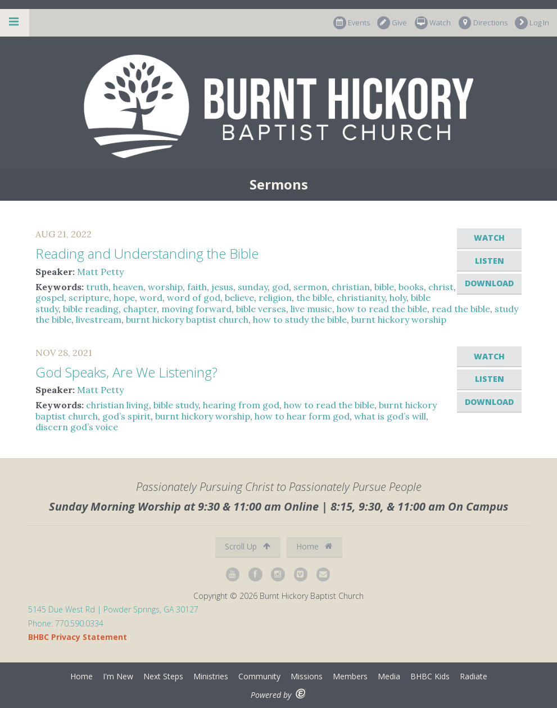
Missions (307, 676)
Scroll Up (247, 546)
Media (389, 676)
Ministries (210, 676)
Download (489, 283)
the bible (314, 297)
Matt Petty (100, 271)
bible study (175, 405)
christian (351, 286)
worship (165, 286)
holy (398, 297)
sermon (310, 286)
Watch (433, 22)
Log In (532, 22)
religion (275, 297)
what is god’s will (390, 416)
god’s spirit (126, 416)
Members (350, 676)
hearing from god (241, 405)
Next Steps (163, 676)
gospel (49, 297)
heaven (128, 286)
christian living (117, 405)
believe (239, 297)
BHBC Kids (430, 676)
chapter (140, 308)
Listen (489, 260)
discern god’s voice (76, 426)
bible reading (91, 308)
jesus (222, 286)
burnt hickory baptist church (187, 319)
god (280, 286)
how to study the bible (300, 319)
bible (384, 286)
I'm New (118, 676)
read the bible (461, 308)
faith (197, 286)
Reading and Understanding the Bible (147, 253)
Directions (483, 22)
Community (259, 676)
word (150, 297)
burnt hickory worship (398, 319)
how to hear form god (302, 416)
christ (441, 286)
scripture (89, 297)
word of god (193, 297)
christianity (361, 297)
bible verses (261, 308)
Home (314, 546)
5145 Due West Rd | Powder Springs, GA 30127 (113, 609)
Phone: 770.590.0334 (65, 623)
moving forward (196, 308)
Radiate (473, 676)
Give (392, 22)
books (411, 286)
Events (351, 22)
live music (311, 308)
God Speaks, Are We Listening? (126, 372)
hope (124, 297)
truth (97, 286)
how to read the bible (382, 308)
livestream (98, 319)
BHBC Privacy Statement (77, 637)
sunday (253, 286)
